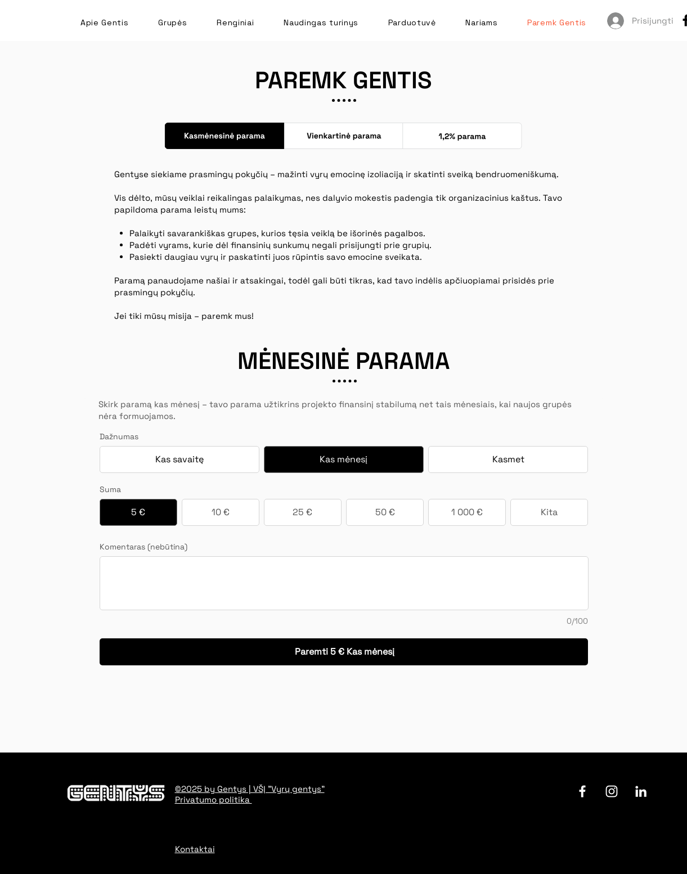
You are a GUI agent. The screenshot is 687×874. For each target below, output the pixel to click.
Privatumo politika (213, 799)
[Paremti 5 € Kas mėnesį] (344, 651)
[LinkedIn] (641, 791)
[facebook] (582, 791)
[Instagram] (611, 791)
